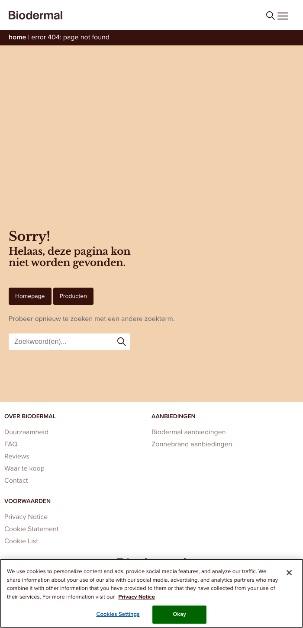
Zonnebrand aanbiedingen (192, 444)
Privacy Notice (26, 517)
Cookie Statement (31, 529)
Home (17, 37)
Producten (73, 296)
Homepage (30, 296)
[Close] (289, 572)
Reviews (16, 456)
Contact (16, 481)
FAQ (10, 444)
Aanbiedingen (174, 416)
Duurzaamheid (26, 432)
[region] (151, 593)
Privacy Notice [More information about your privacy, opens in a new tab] (136, 597)
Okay (179, 614)
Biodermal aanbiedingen (189, 432)
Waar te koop (24, 469)
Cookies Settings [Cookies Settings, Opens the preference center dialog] (117, 614)
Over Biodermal (30, 416)
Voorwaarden (27, 501)
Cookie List (21, 541)
